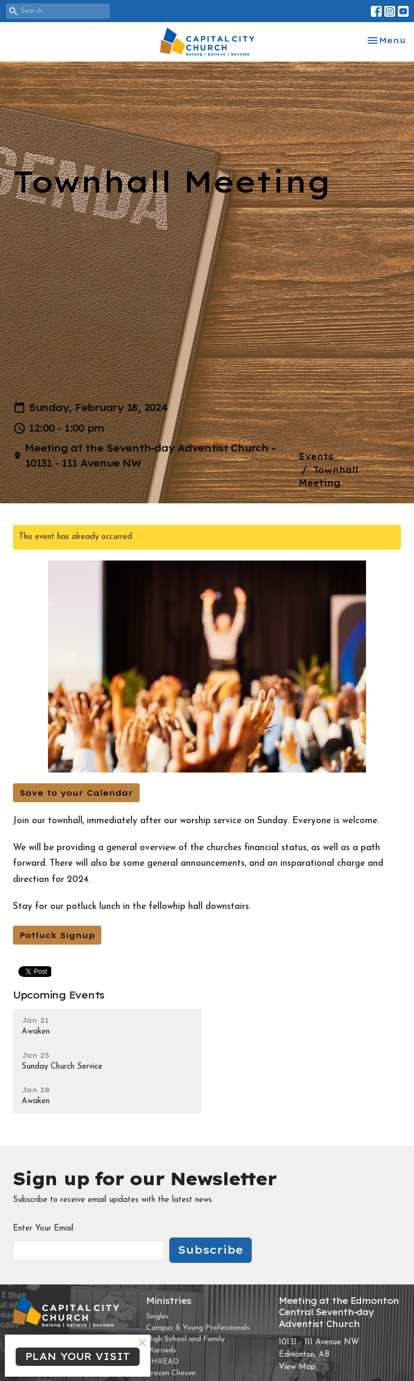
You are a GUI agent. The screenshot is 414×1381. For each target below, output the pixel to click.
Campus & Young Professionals (198, 1328)
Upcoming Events (58, 995)
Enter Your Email (43, 1229)
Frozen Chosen (171, 1373)
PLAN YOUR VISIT (77, 1356)
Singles (157, 1316)
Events (316, 456)
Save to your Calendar (76, 793)
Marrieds (161, 1350)
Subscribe (210, 1249)
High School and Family (185, 1339)
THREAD (162, 1362)
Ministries (168, 1300)
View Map (297, 1367)
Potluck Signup (57, 935)
